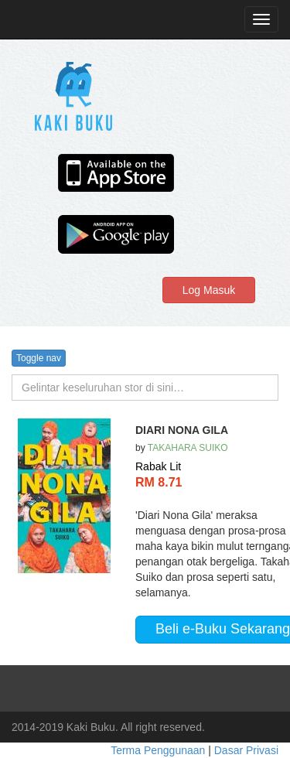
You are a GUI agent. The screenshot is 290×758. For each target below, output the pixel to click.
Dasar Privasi (246, 750)
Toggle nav (38, 358)
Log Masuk (209, 290)
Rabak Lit (158, 466)
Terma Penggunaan (159, 750)
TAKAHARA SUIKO (188, 447)
